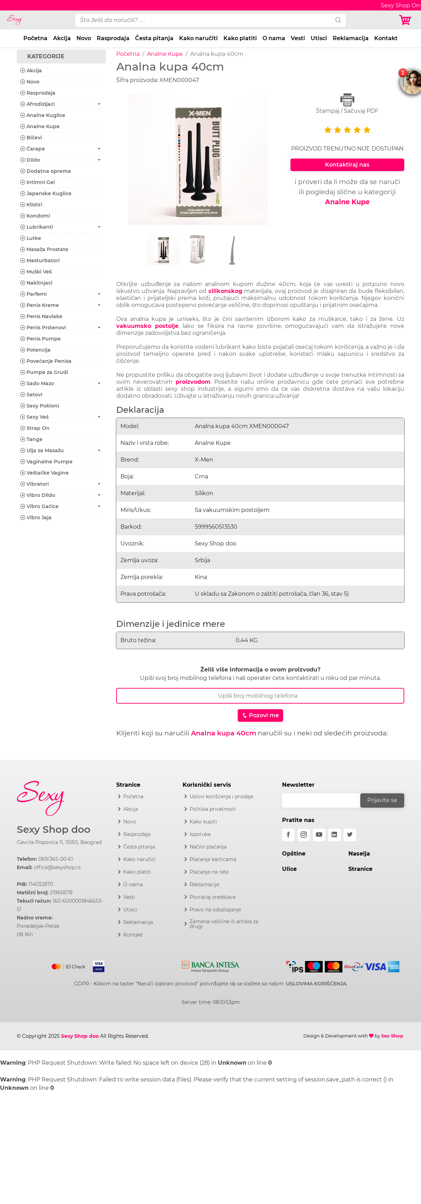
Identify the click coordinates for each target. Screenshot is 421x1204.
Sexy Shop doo (53, 829)
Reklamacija (351, 38)
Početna (35, 38)
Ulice (289, 869)
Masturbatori (40, 260)
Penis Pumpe (40, 339)
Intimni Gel (37, 182)
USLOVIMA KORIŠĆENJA (316, 984)
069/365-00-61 (55, 859)
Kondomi (35, 216)
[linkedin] (334, 835)
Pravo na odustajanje (215, 909)
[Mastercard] (69, 965)
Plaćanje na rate (209, 871)
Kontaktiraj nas (347, 164)
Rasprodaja (113, 38)
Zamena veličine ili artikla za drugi (224, 924)
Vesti (298, 38)
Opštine (293, 853)
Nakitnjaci (36, 283)
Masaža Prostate (44, 249)
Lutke (30, 238)
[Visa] (96, 965)
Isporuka (200, 834)
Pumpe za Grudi (44, 372)
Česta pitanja (154, 38)
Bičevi (31, 137)
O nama (274, 38)
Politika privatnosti (213, 809)
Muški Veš (36, 272)
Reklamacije (204, 884)
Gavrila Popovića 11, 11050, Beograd (59, 842)
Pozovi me (260, 715)
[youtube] (319, 835)
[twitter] (350, 835)
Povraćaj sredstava (213, 897)
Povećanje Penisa (46, 361)
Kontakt (386, 38)
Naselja (359, 853)
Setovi (31, 394)
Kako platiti (240, 38)
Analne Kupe (165, 54)
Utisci (319, 38)
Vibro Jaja (36, 517)
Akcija (62, 38)
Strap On (35, 428)
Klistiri (31, 204)
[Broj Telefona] (260, 696)
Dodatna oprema (45, 171)
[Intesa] (211, 965)
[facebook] (288, 835)
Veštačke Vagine (44, 473)
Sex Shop (392, 1035)
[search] (338, 20)
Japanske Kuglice (46, 193)
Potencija (35, 350)
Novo (83, 38)
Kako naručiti (198, 38)
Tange (31, 439)
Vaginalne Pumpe (46, 461)
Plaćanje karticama (213, 859)
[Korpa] (407, 20)
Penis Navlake (41, 316)
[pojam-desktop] (203, 20)
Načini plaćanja (208, 846)
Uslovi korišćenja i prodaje (221, 796)
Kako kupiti (203, 821)
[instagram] (303, 835)
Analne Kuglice (42, 115)
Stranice (360, 869)
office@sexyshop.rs (57, 867)
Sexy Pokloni (39, 406)
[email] (326, 800)
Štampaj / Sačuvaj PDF (347, 103)
